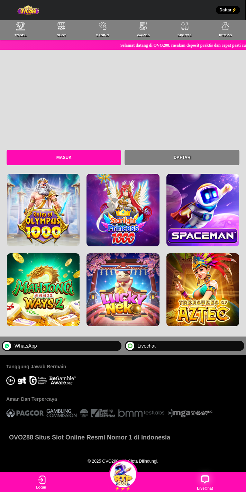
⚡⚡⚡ (123, 482)
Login (41, 482)
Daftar (182, 157)
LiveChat (205, 482)
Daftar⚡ (228, 10)
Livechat (141, 346)
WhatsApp (20, 346)
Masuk (64, 157)
